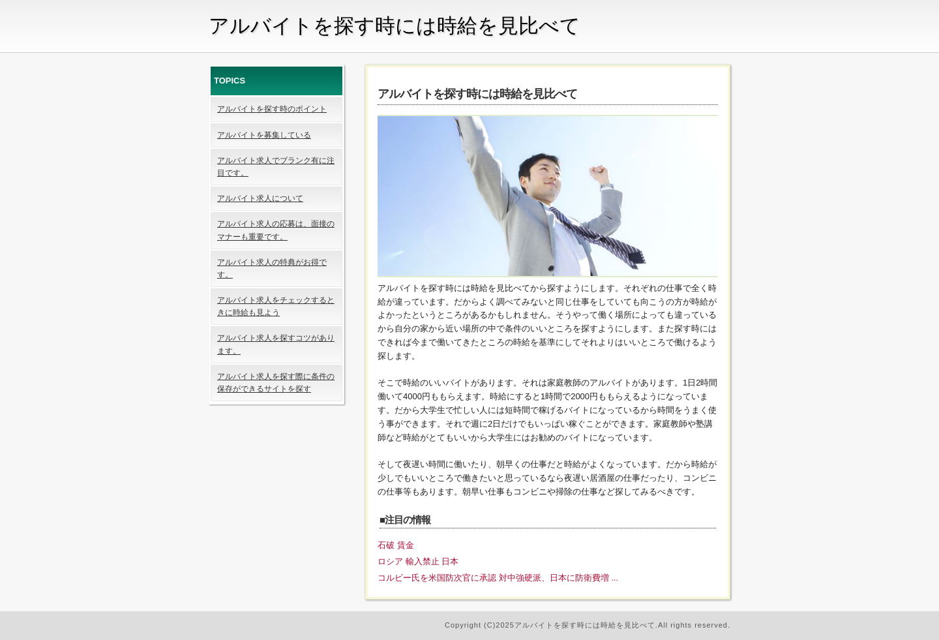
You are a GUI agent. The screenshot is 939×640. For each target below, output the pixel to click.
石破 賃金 (396, 545)
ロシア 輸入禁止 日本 (418, 561)
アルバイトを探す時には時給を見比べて (394, 25)
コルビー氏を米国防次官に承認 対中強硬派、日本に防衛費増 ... (498, 578)
